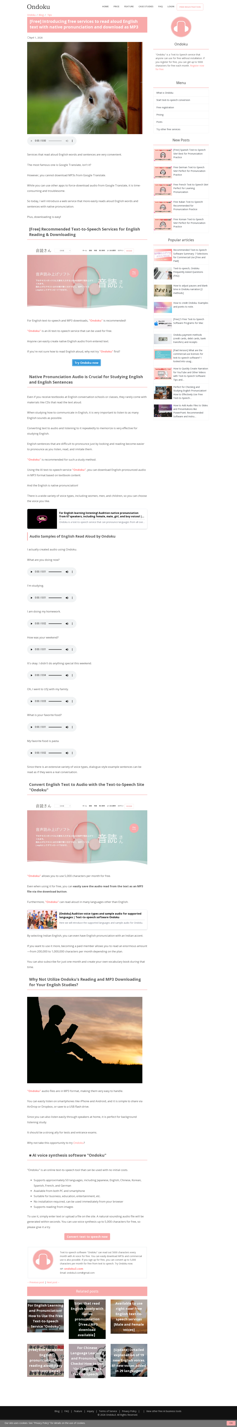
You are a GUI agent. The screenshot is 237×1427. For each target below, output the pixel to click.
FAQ (160, 6)
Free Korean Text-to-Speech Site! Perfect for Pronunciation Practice (189, 223)
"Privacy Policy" (41, 1423)
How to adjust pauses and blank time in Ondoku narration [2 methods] (190, 289)
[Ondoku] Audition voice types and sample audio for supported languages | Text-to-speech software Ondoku (100, 915)
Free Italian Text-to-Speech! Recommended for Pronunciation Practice (188, 205)
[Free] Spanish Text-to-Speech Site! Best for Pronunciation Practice (189, 153)
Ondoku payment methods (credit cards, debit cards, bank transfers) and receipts (189, 338)
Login (171, 6)
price (116, 6)
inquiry (90, 1411)
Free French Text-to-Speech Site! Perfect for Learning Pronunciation (190, 188)
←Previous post (35, 1282)
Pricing (159, 114)
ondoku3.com (73, 1269)
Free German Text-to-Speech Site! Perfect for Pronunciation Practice (189, 171)
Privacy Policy (129, 1411)
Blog (41, 14)
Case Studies (146, 6)
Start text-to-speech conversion (173, 100)
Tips (49, 14)
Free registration (190, 6)
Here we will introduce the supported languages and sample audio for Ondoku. (101, 922)
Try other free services (168, 129)
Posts (159, 121)
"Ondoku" (96, 320)
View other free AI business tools (163, 1411)
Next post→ (53, 1282)
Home (105, 6)
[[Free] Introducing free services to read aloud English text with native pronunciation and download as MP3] (163, 154)
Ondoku (31, 14)
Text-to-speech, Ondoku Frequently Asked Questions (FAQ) (188, 272)
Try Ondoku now (86, 363)
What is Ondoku (164, 92)
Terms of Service (108, 1411)
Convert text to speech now (87, 1237)
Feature (129, 6)
